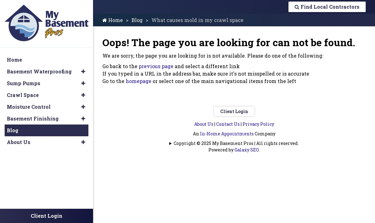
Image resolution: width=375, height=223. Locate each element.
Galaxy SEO (246, 150)
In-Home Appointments (227, 134)
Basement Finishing (33, 118)
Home (112, 20)
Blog (137, 20)
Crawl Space (23, 95)
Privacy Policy (258, 124)
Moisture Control (29, 106)
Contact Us (228, 124)
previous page (156, 66)
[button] (83, 71)
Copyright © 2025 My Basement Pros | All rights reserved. (236, 143)
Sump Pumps (23, 83)
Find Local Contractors (327, 6)
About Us (203, 124)
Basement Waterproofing (39, 71)
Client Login (234, 111)
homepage (138, 81)
